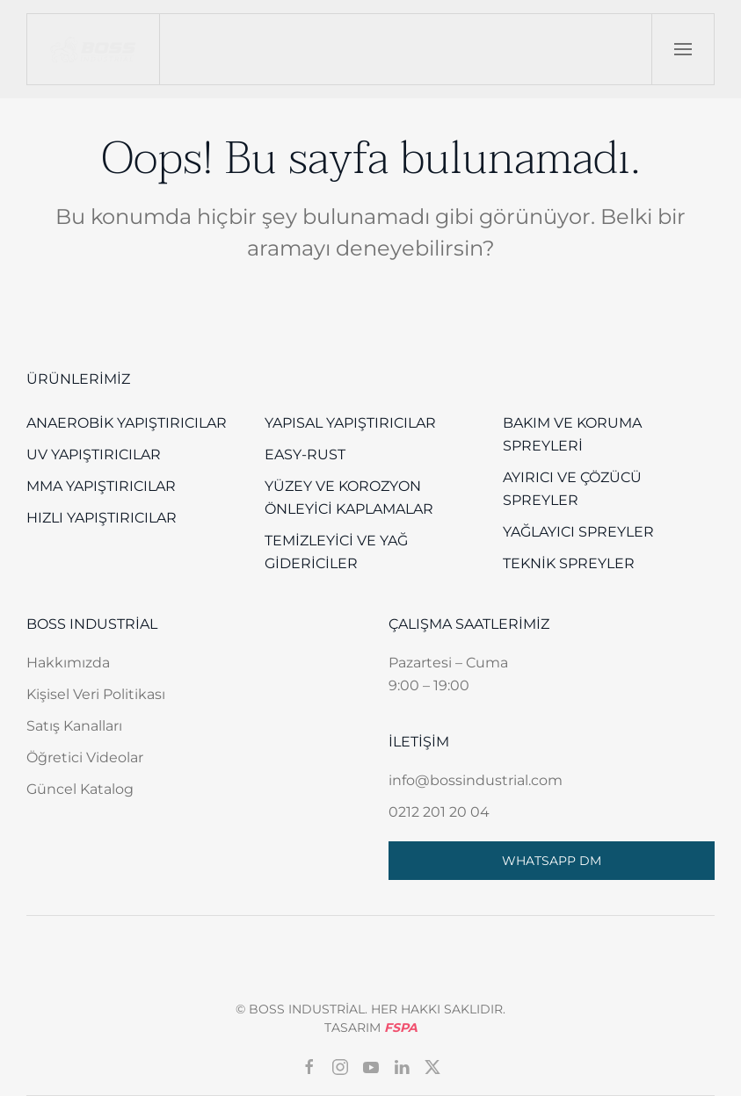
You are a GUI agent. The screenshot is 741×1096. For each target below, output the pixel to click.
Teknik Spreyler (569, 563)
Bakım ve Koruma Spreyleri (572, 434)
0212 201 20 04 (439, 812)
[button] (682, 49)
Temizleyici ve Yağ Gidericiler (336, 552)
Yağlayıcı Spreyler (578, 531)
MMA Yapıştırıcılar (101, 486)
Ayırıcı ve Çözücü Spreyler (572, 488)
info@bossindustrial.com (476, 780)
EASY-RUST (305, 454)
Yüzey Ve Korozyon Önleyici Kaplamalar (349, 497)
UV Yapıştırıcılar (93, 454)
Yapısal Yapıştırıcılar (350, 423)
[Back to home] (93, 49)
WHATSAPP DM (551, 861)
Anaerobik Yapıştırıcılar (126, 423)
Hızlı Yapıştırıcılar (101, 517)
